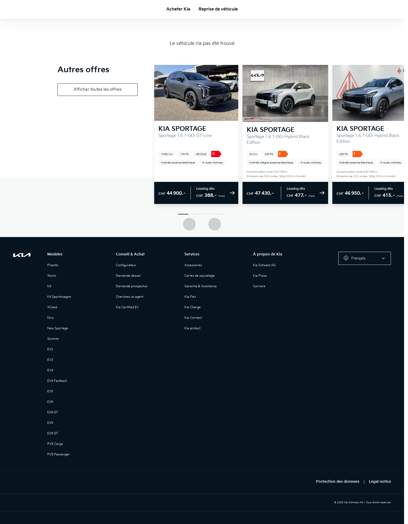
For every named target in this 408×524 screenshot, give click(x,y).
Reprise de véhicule (218, 9)
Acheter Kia (178, 9)
